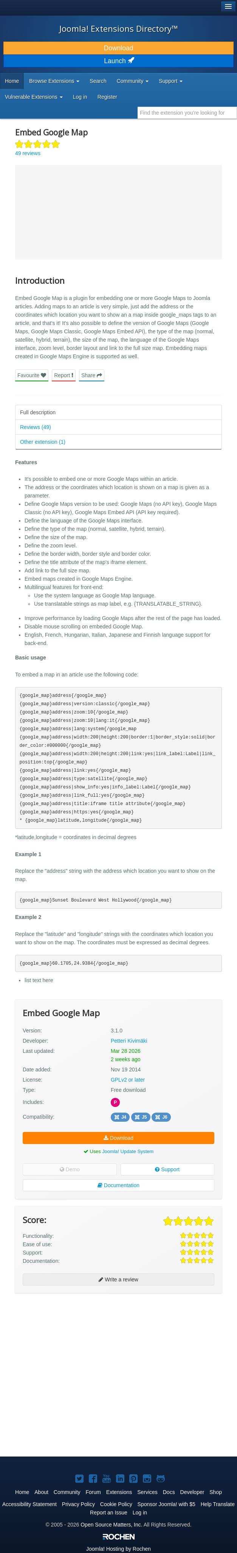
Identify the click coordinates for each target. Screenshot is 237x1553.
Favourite (31, 375)
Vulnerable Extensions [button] (34, 97)
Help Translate (218, 1504)
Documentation (118, 1185)
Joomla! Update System (127, 1151)
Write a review (118, 1279)
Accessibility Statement (29, 1504)
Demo (70, 1169)
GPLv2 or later (128, 1080)
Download (118, 48)
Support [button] (171, 81)
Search (98, 81)
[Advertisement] (72, 1348)
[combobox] (187, 113)
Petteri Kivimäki (129, 1041)
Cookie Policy (116, 1504)
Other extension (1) (42, 442)
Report (63, 375)
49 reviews (27, 153)
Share (91, 375)
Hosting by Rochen (118, 1549)
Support (167, 1169)
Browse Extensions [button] (54, 81)
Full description (38, 412)
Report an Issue (108, 1512)
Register (107, 97)
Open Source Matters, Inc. (111, 1525)
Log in (80, 97)
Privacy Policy (78, 1504)
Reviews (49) (35, 427)
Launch (118, 61)
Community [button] (133, 81)
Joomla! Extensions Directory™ (118, 28)
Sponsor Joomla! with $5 (166, 1504)
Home (12, 81)
